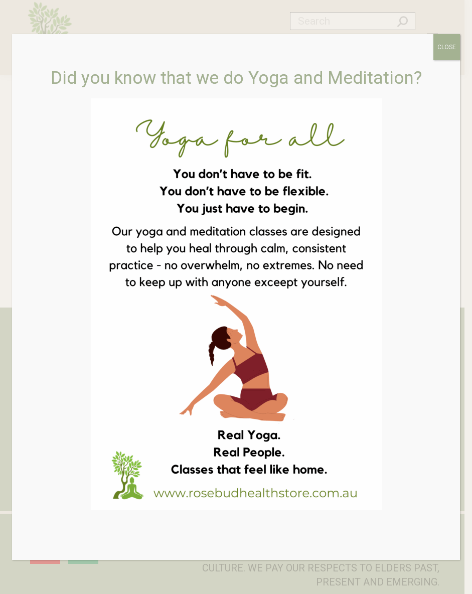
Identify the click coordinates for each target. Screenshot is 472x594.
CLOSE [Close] (446, 47)
